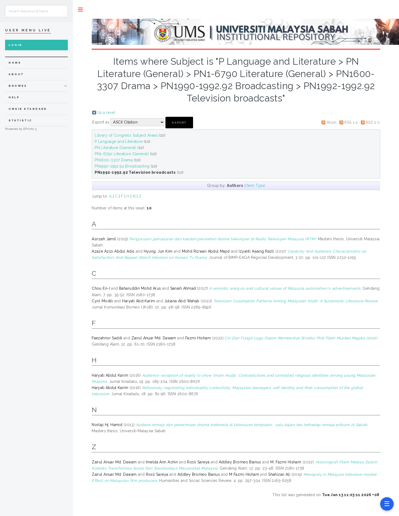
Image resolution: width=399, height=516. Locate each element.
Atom (332, 122)
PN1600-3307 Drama (114, 160)
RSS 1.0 (351, 122)
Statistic (20, 120)
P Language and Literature (119, 141)
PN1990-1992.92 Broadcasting (122, 166)
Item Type (255, 185)
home (15, 62)
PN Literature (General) (115, 148)
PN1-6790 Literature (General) (122, 154)
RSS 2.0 (373, 122)
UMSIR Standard (28, 108)
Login (15, 44)
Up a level (106, 112)
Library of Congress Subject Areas (126, 135)
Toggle (80, 9)
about (16, 74)
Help (14, 97)
